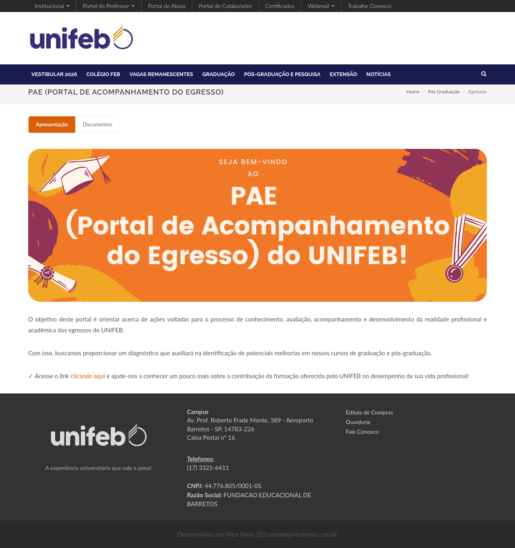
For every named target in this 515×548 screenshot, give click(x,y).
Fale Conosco (362, 431)
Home (412, 92)
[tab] (52, 124)
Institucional (52, 6)
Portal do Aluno (166, 5)
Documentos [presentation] (97, 124)
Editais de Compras (369, 412)
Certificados (280, 5)
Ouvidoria (358, 421)
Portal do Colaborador (225, 5)
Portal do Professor (109, 6)
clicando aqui (87, 375)
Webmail (321, 6)
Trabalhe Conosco (369, 5)
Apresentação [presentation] (52, 124)
